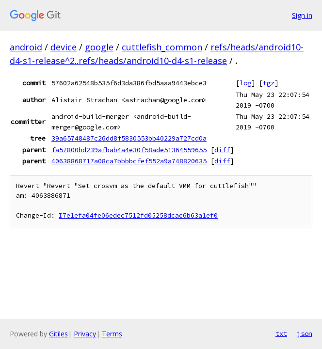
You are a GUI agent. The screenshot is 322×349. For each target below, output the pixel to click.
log (245, 83)
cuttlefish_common (162, 47)
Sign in (302, 15)
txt (281, 333)
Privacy (85, 333)
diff (222, 149)
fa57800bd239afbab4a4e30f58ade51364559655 (129, 149)
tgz (268, 83)
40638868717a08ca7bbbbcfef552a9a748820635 (129, 161)
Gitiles (58, 333)
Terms (112, 333)
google (99, 47)
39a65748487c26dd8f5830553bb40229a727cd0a (129, 138)
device (63, 47)
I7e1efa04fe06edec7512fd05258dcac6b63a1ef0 (138, 215)
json (304, 333)
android (26, 47)
